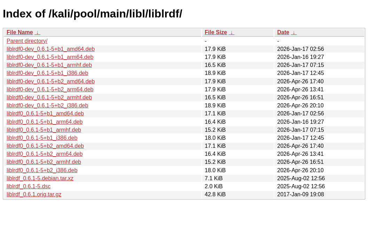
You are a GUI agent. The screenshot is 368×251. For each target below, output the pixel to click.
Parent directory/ (27, 41)
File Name (20, 32)
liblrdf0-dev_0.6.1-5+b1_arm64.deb (50, 57)
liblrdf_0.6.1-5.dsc (28, 186)
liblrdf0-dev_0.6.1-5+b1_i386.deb (47, 73)
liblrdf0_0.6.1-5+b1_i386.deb (42, 138)
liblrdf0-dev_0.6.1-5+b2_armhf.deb (49, 97)
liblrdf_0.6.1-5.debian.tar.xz (40, 178)
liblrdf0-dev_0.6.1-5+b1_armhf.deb (49, 65)
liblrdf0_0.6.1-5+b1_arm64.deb (45, 122)
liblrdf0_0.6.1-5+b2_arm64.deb (45, 154)
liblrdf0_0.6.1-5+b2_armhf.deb (44, 162)
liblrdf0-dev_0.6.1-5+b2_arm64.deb (50, 89)
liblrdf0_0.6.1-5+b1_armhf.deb (44, 130)
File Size (216, 32)
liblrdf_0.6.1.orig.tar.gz (34, 194)
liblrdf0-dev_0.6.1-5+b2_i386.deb (47, 105)
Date (283, 32)
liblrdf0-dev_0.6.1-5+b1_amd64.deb (51, 49)
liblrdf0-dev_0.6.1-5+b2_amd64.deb (51, 81)
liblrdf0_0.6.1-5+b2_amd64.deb (45, 146)
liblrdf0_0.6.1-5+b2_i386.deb (42, 170)
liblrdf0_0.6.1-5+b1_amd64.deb (45, 113)
